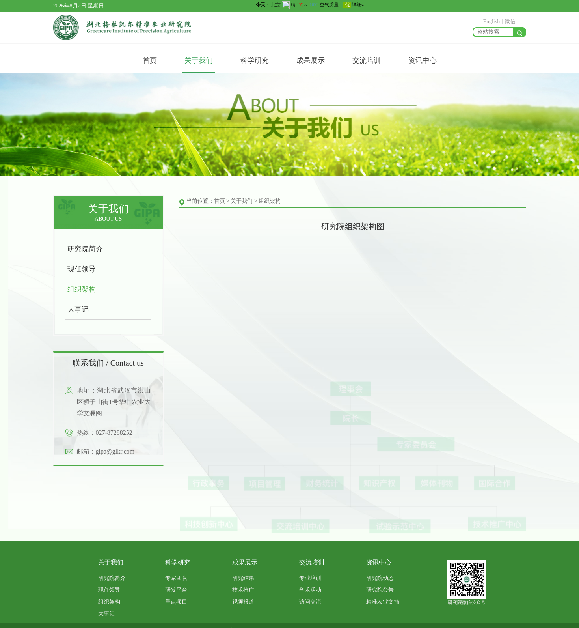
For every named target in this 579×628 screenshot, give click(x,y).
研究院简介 (81, 249)
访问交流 (310, 602)
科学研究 (254, 60)
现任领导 (78, 269)
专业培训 (310, 578)
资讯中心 (422, 60)
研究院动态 (380, 578)
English (491, 21)
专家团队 (176, 578)
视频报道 (243, 602)
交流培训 (366, 60)
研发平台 (176, 590)
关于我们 (198, 60)
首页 (150, 60)
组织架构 (78, 289)
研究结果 (243, 578)
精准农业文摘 (382, 602)
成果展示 (310, 60)
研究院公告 (380, 590)
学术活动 (310, 590)
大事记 (74, 309)
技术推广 (243, 590)
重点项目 (176, 602)
